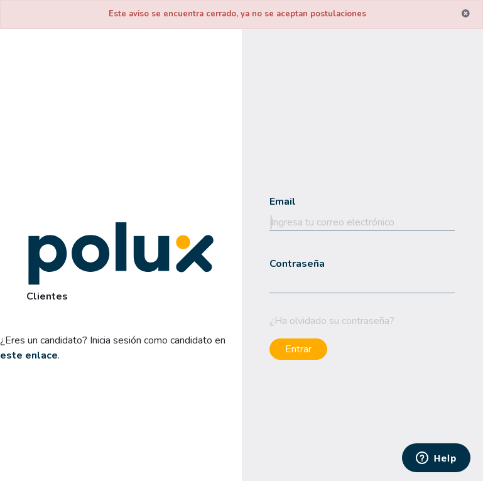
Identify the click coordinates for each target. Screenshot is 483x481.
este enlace (29, 355)
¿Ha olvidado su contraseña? (331, 321)
